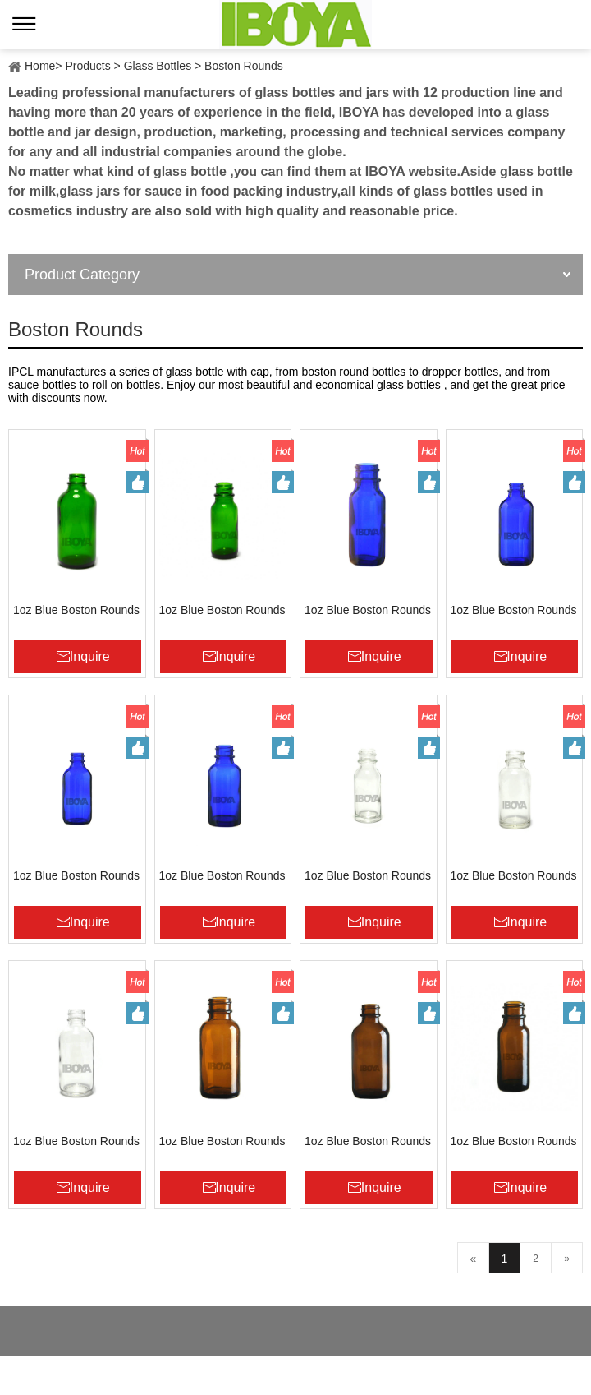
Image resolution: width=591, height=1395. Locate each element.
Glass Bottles (157, 65)
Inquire (90, 656)
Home (40, 65)
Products (87, 65)
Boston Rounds (243, 65)
